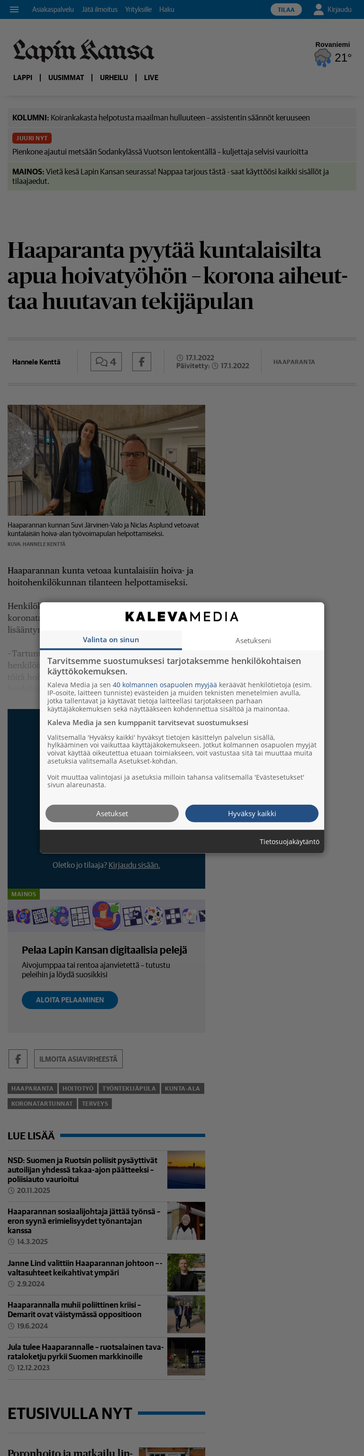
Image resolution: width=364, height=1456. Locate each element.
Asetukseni (253, 640)
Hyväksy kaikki (252, 813)
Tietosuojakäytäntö (289, 842)
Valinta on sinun (111, 639)
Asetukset (112, 813)
